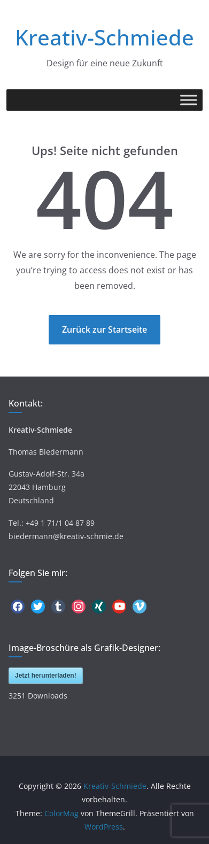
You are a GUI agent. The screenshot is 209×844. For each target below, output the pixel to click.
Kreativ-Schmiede (104, 37)
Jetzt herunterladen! (45, 675)
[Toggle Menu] (188, 100)
